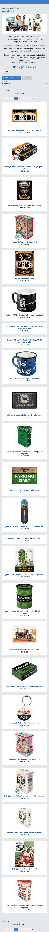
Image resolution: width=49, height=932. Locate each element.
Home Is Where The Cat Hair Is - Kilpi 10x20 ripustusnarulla (24, 327)
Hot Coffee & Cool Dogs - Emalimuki (24, 379)
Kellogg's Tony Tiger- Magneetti (24, 869)
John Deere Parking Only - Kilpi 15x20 (24, 490)
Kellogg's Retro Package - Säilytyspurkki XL (24, 832)
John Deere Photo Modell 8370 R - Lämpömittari (24, 527)
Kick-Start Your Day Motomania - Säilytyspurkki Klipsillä (24, 907)
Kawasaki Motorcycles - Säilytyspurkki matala (24, 686)
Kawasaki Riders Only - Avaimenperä (24, 723)
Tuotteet (5, 8)
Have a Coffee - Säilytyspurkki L (24, 242)
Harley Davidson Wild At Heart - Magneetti (24, 205)
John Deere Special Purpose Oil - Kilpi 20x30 (24, 538)
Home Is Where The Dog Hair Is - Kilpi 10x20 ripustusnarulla (24, 341)
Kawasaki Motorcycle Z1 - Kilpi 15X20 (24, 650)
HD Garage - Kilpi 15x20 (24, 278)
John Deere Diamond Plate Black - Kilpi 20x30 (24, 415)
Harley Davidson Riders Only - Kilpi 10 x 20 (24, 130)
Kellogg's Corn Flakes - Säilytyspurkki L (24, 759)
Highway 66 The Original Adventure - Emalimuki (24, 315)
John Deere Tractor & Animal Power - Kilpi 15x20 (24, 575)
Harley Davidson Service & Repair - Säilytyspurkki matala (24, 168)
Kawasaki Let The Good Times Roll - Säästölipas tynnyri (24, 612)
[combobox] (24, 84)
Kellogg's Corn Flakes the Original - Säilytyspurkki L (24, 796)
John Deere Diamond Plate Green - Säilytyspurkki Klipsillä (24, 453)
